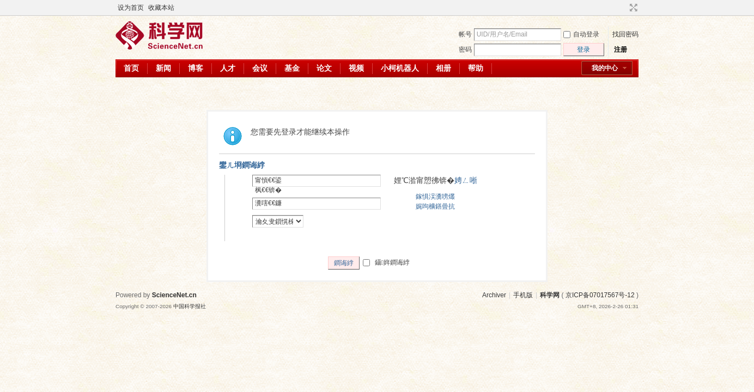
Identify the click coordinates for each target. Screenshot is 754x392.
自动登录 (581, 34)
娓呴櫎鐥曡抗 (435, 206)
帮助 (475, 68)
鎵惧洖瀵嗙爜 (435, 196)
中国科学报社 (189, 306)
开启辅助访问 (623, 8)
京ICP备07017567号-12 (600, 295)
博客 (195, 68)
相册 (443, 68)
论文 (324, 68)
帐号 (465, 34)
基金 (292, 68)
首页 (131, 68)
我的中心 (605, 68)
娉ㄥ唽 (465, 180)
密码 (465, 49)
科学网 (550, 295)
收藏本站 (161, 7)
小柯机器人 (400, 68)
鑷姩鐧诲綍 (386, 262)
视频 (356, 68)
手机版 (523, 295)
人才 (227, 68)
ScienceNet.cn (174, 295)
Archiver (494, 295)
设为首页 (131, 7)
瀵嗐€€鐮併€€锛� (268, 208)
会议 (259, 68)
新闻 (163, 68)
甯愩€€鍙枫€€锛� (268, 185)
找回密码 (625, 34)
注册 (620, 49)
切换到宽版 (632, 8)
